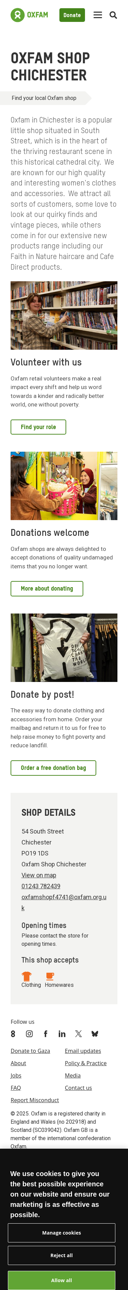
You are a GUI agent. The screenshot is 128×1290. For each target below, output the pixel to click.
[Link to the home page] (29, 15)
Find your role (38, 427)
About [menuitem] (18, 1063)
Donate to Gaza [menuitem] (30, 1051)
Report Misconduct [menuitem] (35, 1100)
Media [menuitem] (73, 1075)
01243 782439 (41, 886)
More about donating (47, 589)
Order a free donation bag (53, 768)
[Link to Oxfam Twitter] (79, 1033)
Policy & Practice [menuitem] (85, 1063)
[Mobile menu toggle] (98, 15)
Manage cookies (61, 1236)
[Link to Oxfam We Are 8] (13, 1033)
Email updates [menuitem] (83, 1051)
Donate (72, 15)
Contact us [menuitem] (78, 1088)
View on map (39, 875)
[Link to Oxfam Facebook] (46, 1033)
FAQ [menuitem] (16, 1088)
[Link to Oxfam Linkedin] (63, 1033)
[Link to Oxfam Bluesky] (95, 1033)
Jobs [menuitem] (16, 1075)
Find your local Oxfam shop (44, 98)
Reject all (62, 1259)
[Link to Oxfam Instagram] (30, 1033)
